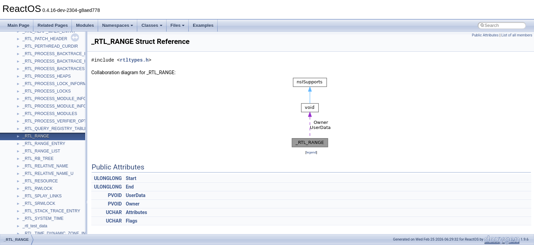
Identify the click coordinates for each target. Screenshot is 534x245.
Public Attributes (485, 35)
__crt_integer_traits (40, 179)
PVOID (115, 195)
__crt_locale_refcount (42, 231)
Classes (151, 25)
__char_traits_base (39, 82)
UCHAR (114, 212)
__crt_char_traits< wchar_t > (48, 156)
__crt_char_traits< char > (45, 149)
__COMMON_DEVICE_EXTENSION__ (58, 112)
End (130, 187)
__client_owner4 (37, 97)
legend (311, 152)
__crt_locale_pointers (41, 224)
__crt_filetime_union (40, 171)
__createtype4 (35, 134)
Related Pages (52, 25)
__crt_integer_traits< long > (47, 186)
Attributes (136, 212)
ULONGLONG (108, 178)
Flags (131, 221)
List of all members (516, 35)
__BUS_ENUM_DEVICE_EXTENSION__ (60, 37)
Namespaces (118, 25)
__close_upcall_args (41, 104)
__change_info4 (36, 74)
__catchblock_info (38, 59)
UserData (135, 195)
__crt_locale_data (38, 209)
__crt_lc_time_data (39, 201)
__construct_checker (41, 119)
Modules (85, 25)
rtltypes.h (134, 60)
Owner (132, 204)
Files (178, 25)
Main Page (18, 25)
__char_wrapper (37, 89)
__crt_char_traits (37, 142)
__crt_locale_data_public (45, 216)
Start (131, 178)
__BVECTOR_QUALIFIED (46, 44)
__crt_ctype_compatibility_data (50, 164)
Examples (203, 25)
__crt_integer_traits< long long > (51, 194)
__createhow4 (35, 127)
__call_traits (33, 52)
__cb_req (31, 67)
